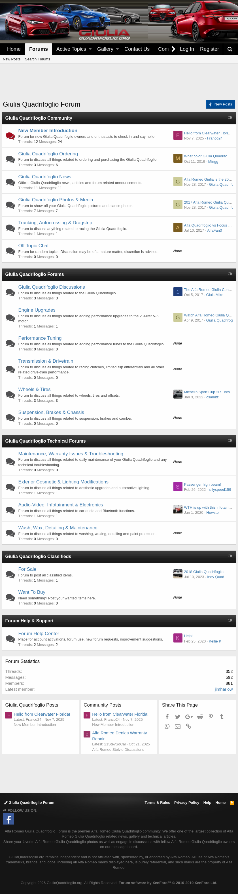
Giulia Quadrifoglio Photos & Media (56, 199)
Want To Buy (32, 592)
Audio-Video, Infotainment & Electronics (61, 505)
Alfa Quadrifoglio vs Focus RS (207, 225)
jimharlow (223, 689)
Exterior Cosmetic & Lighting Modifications (64, 482)
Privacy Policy (186, 802)
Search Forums (37, 59)
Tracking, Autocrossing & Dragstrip (56, 222)
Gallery (105, 49)
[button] (90, 49)
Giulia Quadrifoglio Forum (29, 802)
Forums (38, 49)
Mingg (212, 161)
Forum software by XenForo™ (168, 883)
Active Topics (71, 49)
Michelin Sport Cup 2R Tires (206, 392)
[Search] (229, 49)
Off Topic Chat (34, 245)
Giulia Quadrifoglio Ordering (49, 154)
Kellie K (214, 641)
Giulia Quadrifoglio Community (39, 118)
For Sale (28, 569)
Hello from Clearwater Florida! (207, 133)
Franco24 (214, 138)
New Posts (11, 59)
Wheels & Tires (35, 389)
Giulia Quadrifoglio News (45, 176)
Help (207, 802)
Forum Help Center (39, 633)
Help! (187, 636)
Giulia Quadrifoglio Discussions (52, 287)
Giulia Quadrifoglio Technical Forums (46, 441)
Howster (212, 512)
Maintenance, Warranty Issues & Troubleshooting (71, 453)
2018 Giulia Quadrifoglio (203, 572)
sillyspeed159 (219, 489)
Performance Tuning (40, 338)
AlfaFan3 (214, 230)
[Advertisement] (119, 85)
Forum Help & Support (30, 620)
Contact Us (137, 49)
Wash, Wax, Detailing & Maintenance (58, 528)
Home (14, 49)
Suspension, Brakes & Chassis (52, 412)
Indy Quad (215, 577)
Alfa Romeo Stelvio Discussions (119, 749)
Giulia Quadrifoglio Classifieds (39, 556)
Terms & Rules (157, 802)
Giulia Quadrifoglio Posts (32, 705)
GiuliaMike (214, 295)
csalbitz (212, 397)
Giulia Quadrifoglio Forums (35, 274)
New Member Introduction (48, 130)
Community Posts (103, 705)
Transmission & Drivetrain (46, 361)
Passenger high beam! (201, 484)
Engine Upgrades (37, 310)
